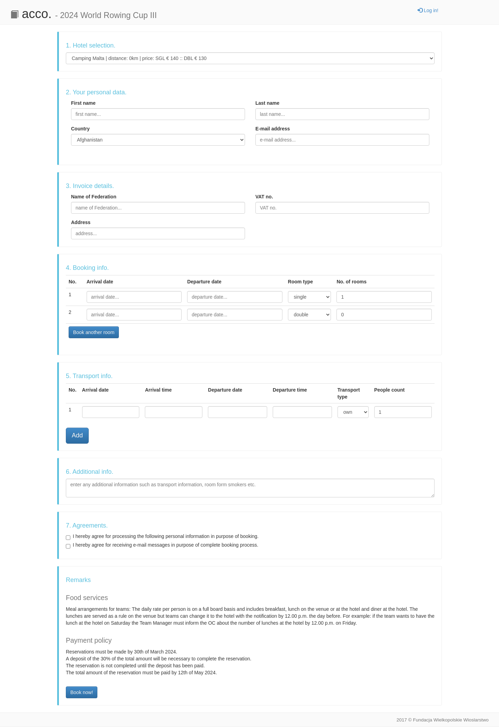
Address (80, 222)
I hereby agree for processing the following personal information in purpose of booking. (162, 536)
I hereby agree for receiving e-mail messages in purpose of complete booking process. (162, 545)
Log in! (428, 10)
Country (80, 128)
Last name (267, 103)
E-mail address (272, 128)
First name (83, 103)
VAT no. (264, 196)
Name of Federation (93, 196)
